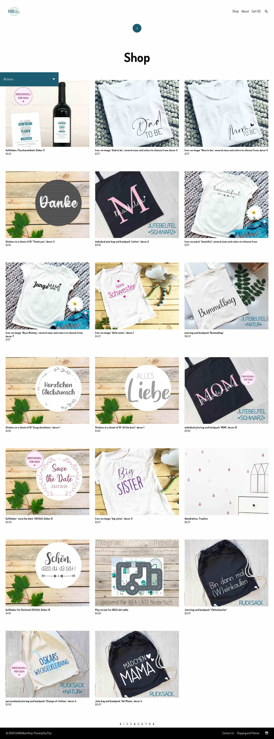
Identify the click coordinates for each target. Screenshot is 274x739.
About (245, 11)
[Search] (266, 12)
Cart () (256, 11)
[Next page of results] (153, 724)
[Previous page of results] (121, 724)
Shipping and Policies (248, 733)
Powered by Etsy (43, 733)
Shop (235, 11)
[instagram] (266, 733)
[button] (29, 79)
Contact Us (228, 733)
